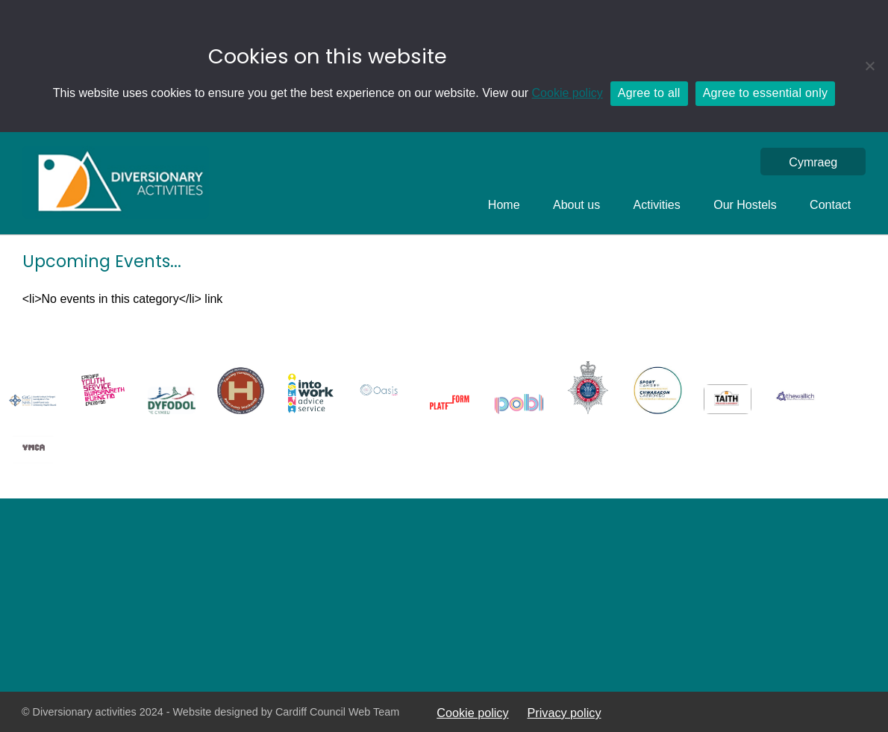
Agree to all (649, 93)
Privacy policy (564, 712)
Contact (830, 204)
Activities (657, 204)
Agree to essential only (765, 93)
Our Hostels (744, 204)
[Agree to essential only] (869, 65)
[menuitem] (813, 162)
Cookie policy (567, 93)
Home (504, 204)
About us (576, 204)
